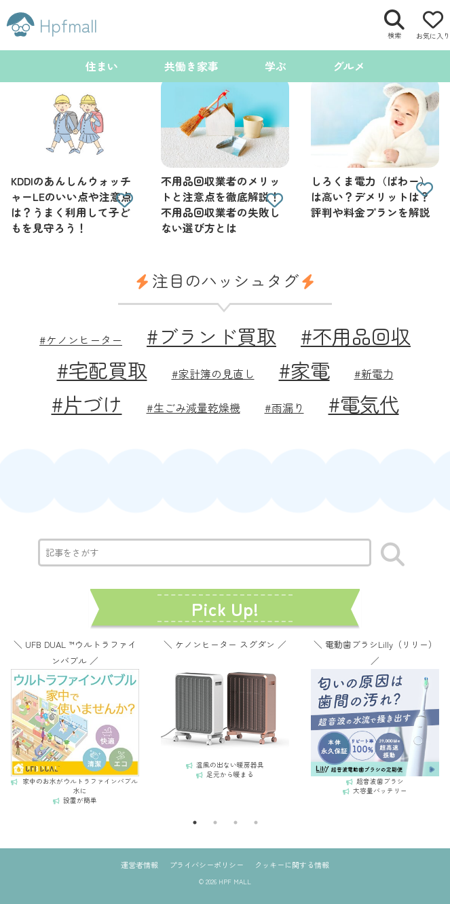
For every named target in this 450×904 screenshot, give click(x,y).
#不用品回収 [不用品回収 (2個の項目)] (356, 335)
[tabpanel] (75, 720)
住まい (102, 66)
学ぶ (275, 66)
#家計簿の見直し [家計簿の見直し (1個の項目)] (213, 373)
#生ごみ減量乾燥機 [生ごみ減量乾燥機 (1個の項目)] (193, 407)
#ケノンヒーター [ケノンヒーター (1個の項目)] (80, 339)
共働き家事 (191, 66)
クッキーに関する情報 (292, 864)
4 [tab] (256, 822)
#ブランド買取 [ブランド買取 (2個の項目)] (211, 335)
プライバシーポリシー (206, 864)
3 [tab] (235, 822)
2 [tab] (215, 822)
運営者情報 (139, 864)
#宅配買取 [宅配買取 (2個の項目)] (102, 369)
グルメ (349, 66)
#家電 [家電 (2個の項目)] (304, 369)
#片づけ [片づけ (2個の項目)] (87, 403)
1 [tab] (195, 822)
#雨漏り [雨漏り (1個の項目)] (284, 407)
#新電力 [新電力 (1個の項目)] (374, 373)
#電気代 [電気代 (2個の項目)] (364, 403)
